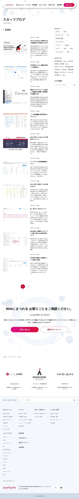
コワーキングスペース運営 (25, 419)
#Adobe (65, 61)
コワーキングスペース (55, 419)
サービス (28, 5)
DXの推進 (21, 426)
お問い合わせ (69, 5)
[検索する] (74, 85)
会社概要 (5, 423)
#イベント (63, 72)
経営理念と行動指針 (8, 416)
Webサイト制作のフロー (41, 413)
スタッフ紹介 (6, 429)
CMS (65, 48)
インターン (58, 45)
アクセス (5, 426)
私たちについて (20, 5)
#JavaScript (69, 66)
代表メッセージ (7, 419)
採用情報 (59, 5)
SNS (68, 52)
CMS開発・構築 (54, 416)
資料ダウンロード (54, 330)
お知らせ (67, 45)
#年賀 (63, 75)
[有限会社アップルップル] (9, 5)
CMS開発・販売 (23, 416)
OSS (65, 31)
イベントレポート (60, 41)
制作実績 (34, 5)
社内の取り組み (59, 38)
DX (68, 35)
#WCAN (70, 69)
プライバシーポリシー (8, 480)
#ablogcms (58, 61)
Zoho (71, 48)
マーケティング (59, 35)
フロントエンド (59, 52)
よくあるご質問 (38, 416)
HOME (4, 356)
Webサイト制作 (22, 413)
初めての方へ (52, 5)
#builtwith (70, 61)
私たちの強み (6, 413)
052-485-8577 (25, 488)
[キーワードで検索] (63, 85)
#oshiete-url (57, 69)
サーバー (58, 48)
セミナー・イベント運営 (25, 423)
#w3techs (64, 69)
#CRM (62, 64)
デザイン (58, 31)
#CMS (56, 64)
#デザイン (57, 75)
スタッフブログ (43, 5)
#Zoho (56, 72)
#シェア (70, 72)
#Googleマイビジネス (59, 66)
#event (67, 64)
